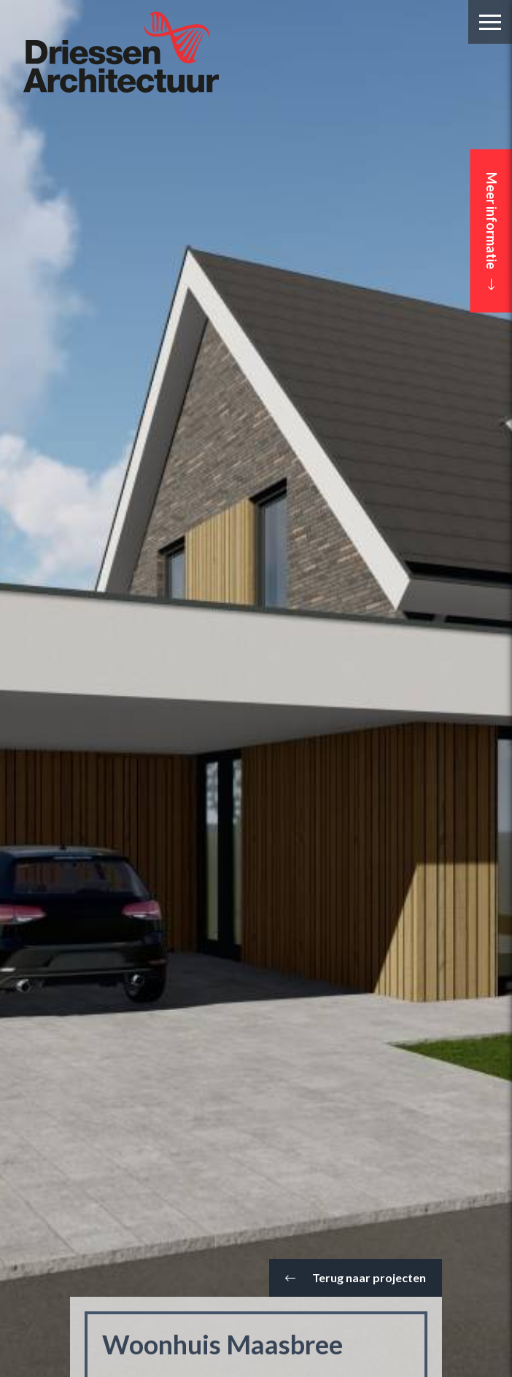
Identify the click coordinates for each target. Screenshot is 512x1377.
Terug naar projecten (355, 1277)
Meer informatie (492, 231)
